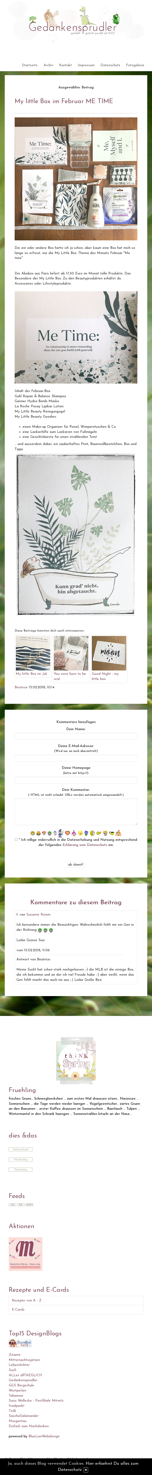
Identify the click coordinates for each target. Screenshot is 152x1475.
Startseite (30, 65)
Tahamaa (16, 1396)
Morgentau (17, 1421)
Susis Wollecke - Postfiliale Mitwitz (36, 1401)
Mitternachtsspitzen (24, 1360)
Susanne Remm (38, 915)
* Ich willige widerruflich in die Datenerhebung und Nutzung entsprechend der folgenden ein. (76, 842)
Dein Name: (76, 729)
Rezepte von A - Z (27, 1300)
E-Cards (18, 1310)
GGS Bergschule (21, 1385)
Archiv (48, 65)
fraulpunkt (17, 1406)
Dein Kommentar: (76, 792)
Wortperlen (17, 1391)
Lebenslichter (19, 1365)
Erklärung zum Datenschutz (85, 845)
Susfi (12, 1370)
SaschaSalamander (24, 1416)
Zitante (15, 1355)
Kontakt (65, 65)
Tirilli (12, 1411)
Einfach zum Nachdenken (29, 1426)
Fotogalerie (135, 65)
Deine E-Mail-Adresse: (76, 748)
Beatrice (21, 687)
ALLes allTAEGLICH (25, 1375)
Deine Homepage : (76, 770)
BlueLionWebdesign (44, 1436)
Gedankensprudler (23, 1380)
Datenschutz (110, 65)
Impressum (86, 65)
